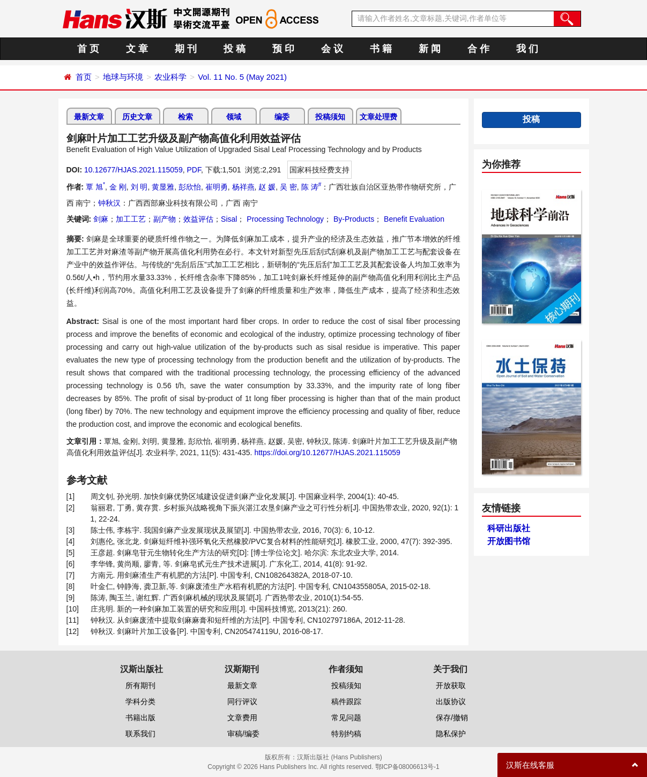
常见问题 (346, 717)
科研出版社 (508, 528)
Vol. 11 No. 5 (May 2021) (242, 76)
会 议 (332, 48)
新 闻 (430, 48)
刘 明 (139, 187)
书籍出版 (140, 717)
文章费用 (242, 717)
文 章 (137, 48)
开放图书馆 (508, 541)
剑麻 (100, 219)
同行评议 (242, 701)
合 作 (478, 48)
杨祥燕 (243, 187)
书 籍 (381, 48)
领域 (233, 116)
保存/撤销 (452, 717)
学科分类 (140, 701)
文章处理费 (378, 116)
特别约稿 (346, 733)
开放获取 (451, 685)
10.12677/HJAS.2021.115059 (133, 169)
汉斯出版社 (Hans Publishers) (339, 757)
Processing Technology (284, 219)
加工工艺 (131, 219)
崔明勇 (216, 187)
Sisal (229, 219)
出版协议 (451, 701)
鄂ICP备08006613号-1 (407, 767)
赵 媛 (267, 187)
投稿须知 (330, 116)
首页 (84, 76)
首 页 (88, 48)
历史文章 (137, 116)
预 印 (283, 48)
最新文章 (89, 116)
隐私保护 (451, 733)
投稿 (531, 119)
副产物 (164, 219)
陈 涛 (311, 187)
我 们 (527, 48)
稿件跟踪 (346, 701)
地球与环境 (123, 76)
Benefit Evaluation (413, 219)
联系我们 (140, 733)
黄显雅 (163, 187)
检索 (185, 116)
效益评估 (198, 219)
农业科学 (170, 76)
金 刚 (118, 187)
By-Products (352, 219)
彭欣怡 (190, 187)
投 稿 (235, 48)
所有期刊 (140, 685)
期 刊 (186, 48)
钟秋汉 (109, 203)
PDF (193, 169)
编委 (281, 116)
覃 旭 (95, 187)
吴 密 (288, 187)
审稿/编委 (243, 733)
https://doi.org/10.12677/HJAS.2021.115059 (327, 452)
